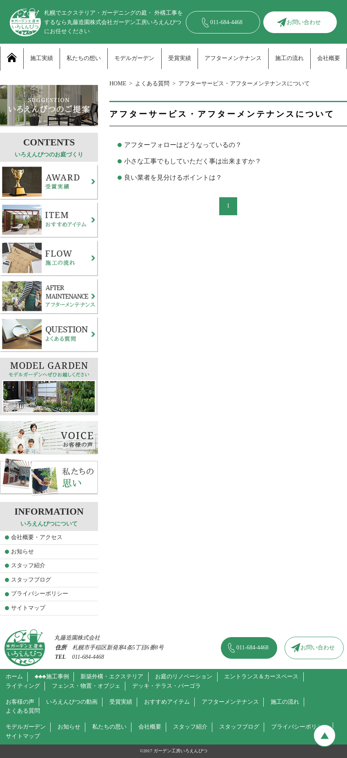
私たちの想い (84, 58)
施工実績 (41, 58)
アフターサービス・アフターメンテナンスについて (244, 83)
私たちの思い (109, 727)
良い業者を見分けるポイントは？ (173, 177)
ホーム (14, 676)
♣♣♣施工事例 (52, 676)
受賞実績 (179, 58)
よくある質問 (152, 83)
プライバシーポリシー (39, 594)
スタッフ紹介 (28, 565)
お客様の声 (20, 702)
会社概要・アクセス (36, 537)
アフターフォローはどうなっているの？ (183, 144)
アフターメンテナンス (233, 58)
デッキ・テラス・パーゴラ (166, 686)
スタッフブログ (31, 580)
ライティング (23, 686)
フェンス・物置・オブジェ (86, 686)
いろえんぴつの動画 (72, 702)
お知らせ (22, 551)
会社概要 (328, 58)
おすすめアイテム (167, 702)
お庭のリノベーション (183, 676)
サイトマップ (28, 608)
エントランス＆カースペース (261, 676)
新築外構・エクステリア (111, 676)
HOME (117, 83)
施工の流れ (289, 58)
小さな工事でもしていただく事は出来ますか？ (192, 161)
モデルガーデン (134, 58)
